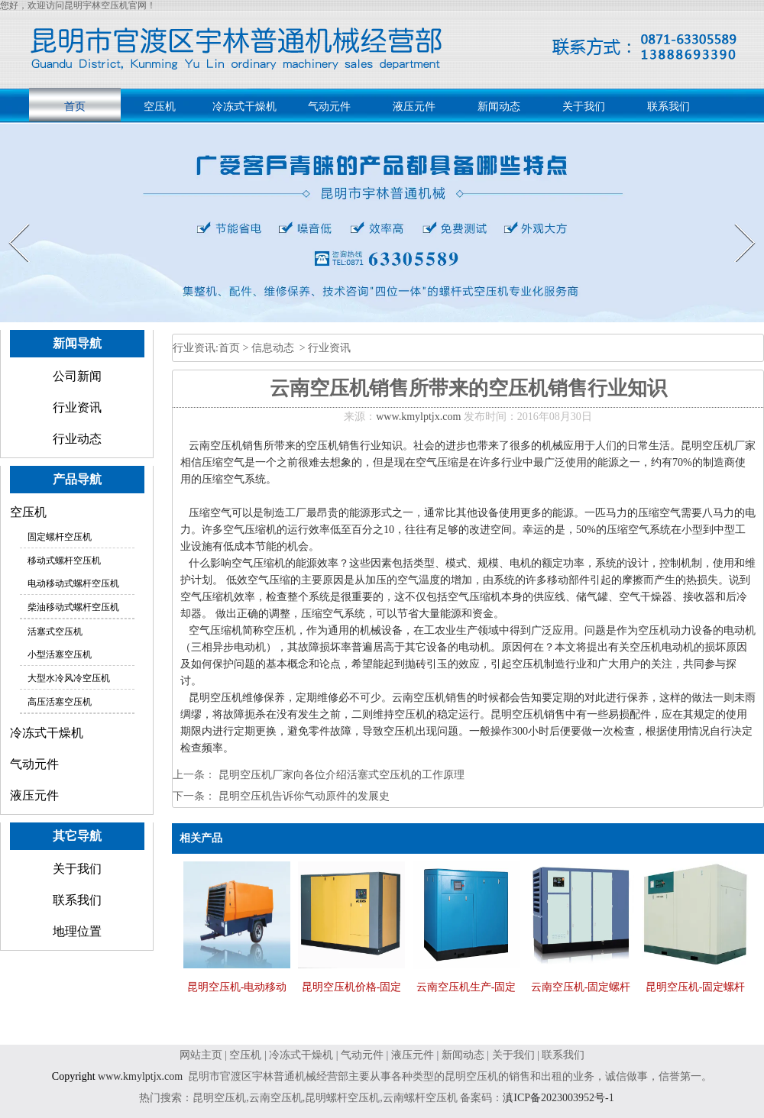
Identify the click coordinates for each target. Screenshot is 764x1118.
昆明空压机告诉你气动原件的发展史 (302, 796)
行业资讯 (77, 407)
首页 (75, 106)
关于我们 (583, 106)
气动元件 (329, 106)
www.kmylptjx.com (418, 416)
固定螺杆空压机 (60, 537)
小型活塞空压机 (60, 654)
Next (736, 223)
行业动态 (77, 438)
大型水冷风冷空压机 (69, 678)
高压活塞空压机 (60, 701)
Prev (10, 223)
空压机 (160, 106)
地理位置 (77, 931)
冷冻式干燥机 (244, 106)
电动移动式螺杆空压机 (73, 583)
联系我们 (668, 106)
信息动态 (272, 348)
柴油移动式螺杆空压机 (73, 607)
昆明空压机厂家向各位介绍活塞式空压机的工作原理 (340, 774)
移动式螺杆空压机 (64, 560)
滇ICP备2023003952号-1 (561, 1097)
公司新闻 (77, 376)
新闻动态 (499, 106)
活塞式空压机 (55, 631)
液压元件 (414, 106)
